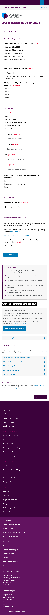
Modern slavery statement (12, 524)
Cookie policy (8, 520)
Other (7, 187)
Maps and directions (10, 500)
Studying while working (11, 448)
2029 (7, 98)
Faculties (6, 496)
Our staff (6, 440)
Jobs (4, 474)
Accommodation (9, 422)
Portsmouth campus (10, 550)
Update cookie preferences (14, 328)
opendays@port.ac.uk (18, 388)
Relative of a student (12, 126)
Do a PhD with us (9, 444)
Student (8, 117)
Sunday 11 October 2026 (13, 53)
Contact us (7, 542)
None (7, 181)
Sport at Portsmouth (10, 561)
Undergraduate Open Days (14, 7)
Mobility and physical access (15, 184)
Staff (5, 565)
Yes (6, 246)
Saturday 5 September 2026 (15, 50)
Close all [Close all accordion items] (44, 352)
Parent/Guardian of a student (15, 123)
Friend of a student (12, 129)
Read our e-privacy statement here (16, 235)
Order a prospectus (10, 414)
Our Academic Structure (11, 436)
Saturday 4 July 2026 (12, 47)
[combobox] (24, 207)
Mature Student (10, 120)
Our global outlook (10, 482)
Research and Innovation (12, 452)
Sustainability (8, 512)
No (12, 246)
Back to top (40, 397)
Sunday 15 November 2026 (14, 56)
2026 (7, 89)
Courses (6, 406)
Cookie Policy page (20, 324)
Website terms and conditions (14, 532)
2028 (7, 95)
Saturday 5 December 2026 (15, 59)
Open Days (7, 410)
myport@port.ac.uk (17, 232)
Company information (11, 504)
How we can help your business (14, 456)
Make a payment (9, 508)
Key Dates (6, 466)
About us (6, 492)
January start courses (10, 418)
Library (5, 557)
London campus (8, 426)
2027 (7, 92)
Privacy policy (8, 528)
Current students (9, 546)
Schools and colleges (10, 478)
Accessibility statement (11, 536)
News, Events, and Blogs (11, 470)
